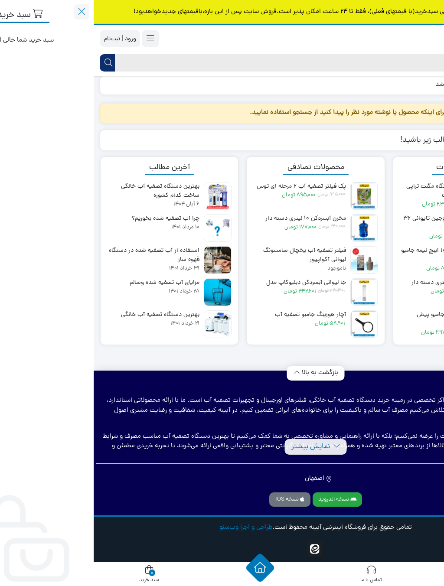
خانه (427, 85)
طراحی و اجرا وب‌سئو (152, 528)
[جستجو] (229, 63)
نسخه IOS (196, 499)
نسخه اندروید (244, 499)
